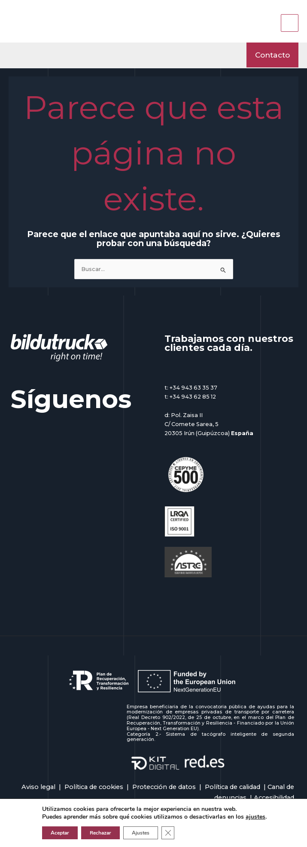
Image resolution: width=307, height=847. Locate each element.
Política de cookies (93, 787)
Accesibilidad (274, 797)
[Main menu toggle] (289, 23)
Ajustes (140, 832)
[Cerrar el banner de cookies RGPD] (167, 832)
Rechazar (100, 832)
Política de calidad (232, 787)
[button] (272, 55)
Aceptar (60, 832)
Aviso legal (38, 787)
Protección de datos (164, 787)
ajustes (255, 817)
